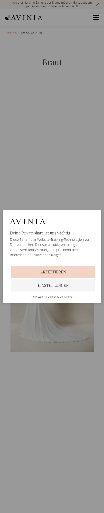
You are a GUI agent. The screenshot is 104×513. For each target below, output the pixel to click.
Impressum (38, 297)
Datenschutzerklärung (60, 297)
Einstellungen (53, 285)
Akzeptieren (53, 272)
